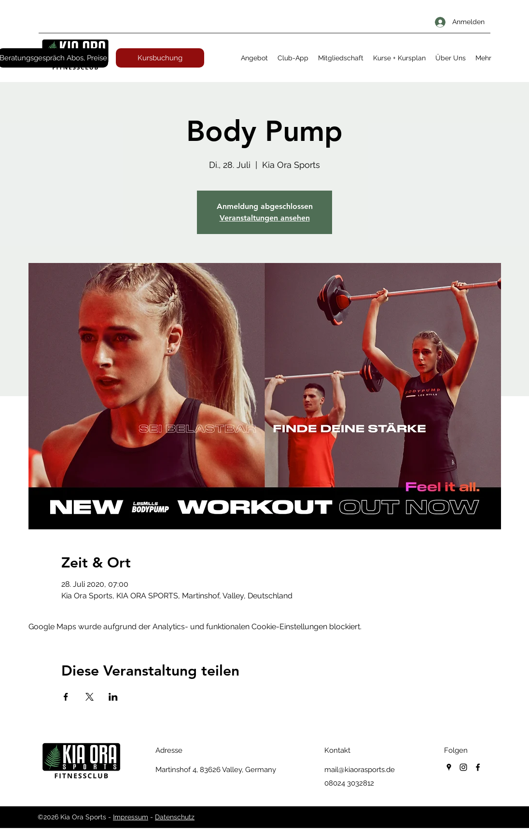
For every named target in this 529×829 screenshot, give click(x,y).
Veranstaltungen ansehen (265, 217)
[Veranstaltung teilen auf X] (89, 697)
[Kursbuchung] (160, 58)
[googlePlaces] (449, 767)
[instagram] (463, 767)
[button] (254, 58)
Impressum (130, 817)
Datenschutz (175, 817)
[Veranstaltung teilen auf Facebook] (65, 697)
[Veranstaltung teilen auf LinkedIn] (113, 697)
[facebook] (478, 767)
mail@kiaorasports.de (359, 769)
